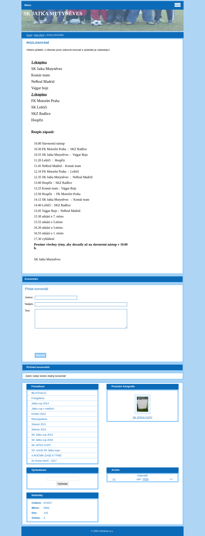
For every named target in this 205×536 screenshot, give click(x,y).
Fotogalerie (37, 398)
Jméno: (29, 297)
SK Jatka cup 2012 (42, 434)
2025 (146, 479)
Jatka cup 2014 (40, 403)
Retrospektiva (39, 419)
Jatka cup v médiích (42, 408)
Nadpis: (29, 303)
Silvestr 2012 (38, 429)
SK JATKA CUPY (41, 445)
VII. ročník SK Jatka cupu (45, 450)
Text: (27, 310)
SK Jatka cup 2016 (42, 439)
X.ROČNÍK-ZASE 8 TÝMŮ (46, 455)
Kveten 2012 (38, 413)
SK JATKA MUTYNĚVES (52, 13)
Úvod (29, 35)
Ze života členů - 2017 (44, 460)
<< (114, 479)
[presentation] (102, 339)
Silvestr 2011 (38, 424)
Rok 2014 (39, 35)
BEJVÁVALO (38, 392)
